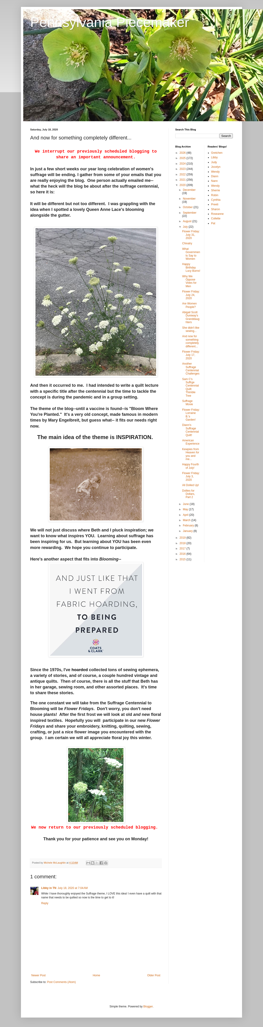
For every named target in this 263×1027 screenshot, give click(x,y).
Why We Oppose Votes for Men (189, 281)
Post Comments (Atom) (61, 982)
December (189, 190)
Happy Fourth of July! (190, 466)
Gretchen (216, 152)
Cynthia (216, 199)
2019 (183, 537)
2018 (183, 543)
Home (96, 975)
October (188, 207)
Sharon (215, 209)
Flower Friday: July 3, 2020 (191, 476)
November (189, 198)
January (188, 531)
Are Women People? (189, 305)
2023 (183, 169)
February (189, 525)
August (187, 221)
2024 (183, 163)
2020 (183, 185)
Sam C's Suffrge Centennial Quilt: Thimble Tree (190, 387)
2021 (183, 179)
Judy (214, 162)
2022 (183, 174)
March (187, 520)
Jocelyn (216, 166)
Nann (214, 181)
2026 (183, 152)
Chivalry (187, 243)
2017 (183, 548)
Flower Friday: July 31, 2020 (191, 235)
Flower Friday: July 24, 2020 (191, 295)
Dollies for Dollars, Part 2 (188, 494)
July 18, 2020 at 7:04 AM (73, 888)
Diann (214, 176)
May (186, 509)
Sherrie (215, 190)
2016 (183, 553)
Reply (44, 903)
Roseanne (217, 213)
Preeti (214, 204)
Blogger (148, 1006)
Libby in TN (48, 888)
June (186, 504)
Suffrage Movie (187, 402)
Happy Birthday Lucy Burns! (191, 267)
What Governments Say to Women (191, 253)
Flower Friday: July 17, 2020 (191, 355)
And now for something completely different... (190, 341)
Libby (214, 157)
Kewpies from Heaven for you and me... (190, 454)
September (189, 212)
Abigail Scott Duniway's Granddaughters (190, 317)
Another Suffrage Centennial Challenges (190, 368)
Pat (213, 223)
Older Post (153, 975)
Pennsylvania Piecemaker (109, 22)
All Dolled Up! (190, 485)
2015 (183, 559)
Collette (216, 218)
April (186, 514)
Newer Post (38, 975)
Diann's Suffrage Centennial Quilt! (190, 430)
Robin (214, 195)
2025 (183, 158)
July (186, 226)
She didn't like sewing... (190, 329)
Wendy (215, 171)
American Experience (190, 442)
